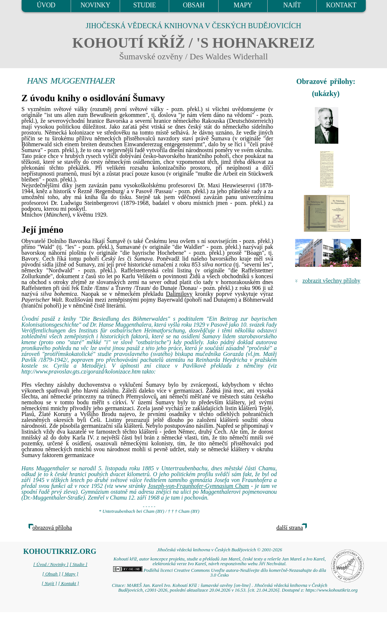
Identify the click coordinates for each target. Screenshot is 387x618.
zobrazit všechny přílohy (331, 280)
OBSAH (193, 5)
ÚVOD (46, 5)
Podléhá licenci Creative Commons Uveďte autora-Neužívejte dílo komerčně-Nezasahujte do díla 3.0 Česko (219, 573)
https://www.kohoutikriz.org (331, 590)
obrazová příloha (52, 528)
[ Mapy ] (70, 574)
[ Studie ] (78, 564)
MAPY (243, 5)
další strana (289, 528)
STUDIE (144, 5)
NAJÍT (292, 5)
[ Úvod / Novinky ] (50, 564)
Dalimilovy (179, 294)
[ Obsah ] (51, 574)
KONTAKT (341, 5)
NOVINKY (95, 5)
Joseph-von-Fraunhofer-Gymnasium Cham (198, 486)
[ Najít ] (49, 583)
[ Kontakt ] (68, 583)
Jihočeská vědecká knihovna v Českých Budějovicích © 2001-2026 (219, 549)
